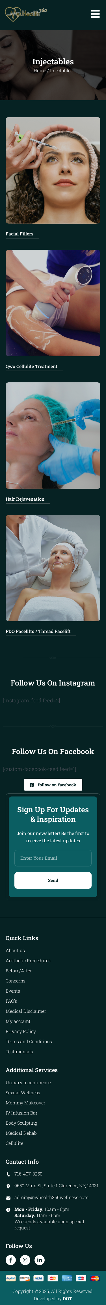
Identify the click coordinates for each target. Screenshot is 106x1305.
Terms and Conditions (29, 1041)
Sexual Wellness (23, 1092)
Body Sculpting (21, 1123)
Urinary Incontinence (28, 1082)
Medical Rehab (21, 1133)
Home (40, 70)
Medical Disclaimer (26, 1011)
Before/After (19, 970)
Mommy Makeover (26, 1103)
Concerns (15, 981)
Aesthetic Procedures (28, 960)
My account (18, 1021)
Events (13, 991)
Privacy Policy (21, 1031)
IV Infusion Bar (22, 1113)
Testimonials (19, 1051)
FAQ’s (11, 1001)
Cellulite (14, 1143)
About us (15, 950)
